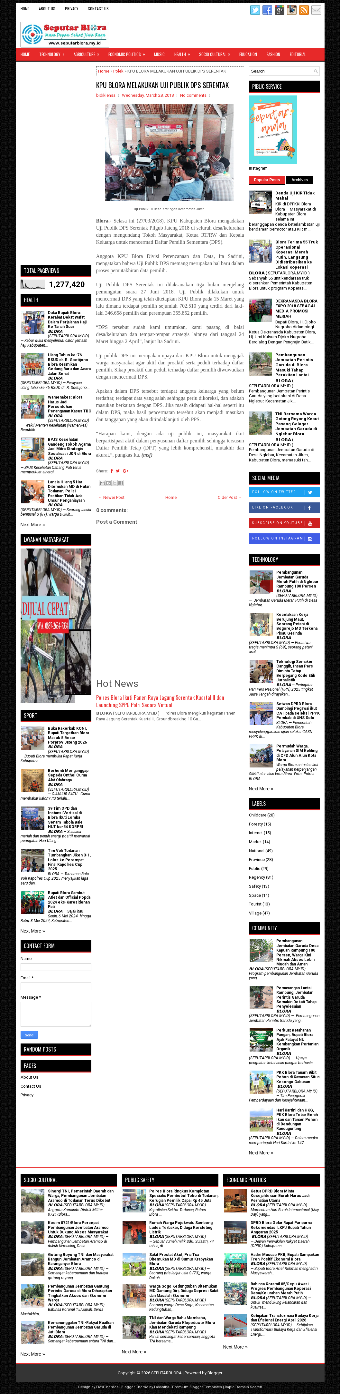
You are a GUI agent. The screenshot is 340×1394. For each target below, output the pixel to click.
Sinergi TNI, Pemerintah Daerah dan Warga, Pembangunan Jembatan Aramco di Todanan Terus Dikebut (81, 1196)
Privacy (71, 8)
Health (184, 52)
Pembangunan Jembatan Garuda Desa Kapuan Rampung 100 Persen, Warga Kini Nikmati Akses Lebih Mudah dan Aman (297, 952)
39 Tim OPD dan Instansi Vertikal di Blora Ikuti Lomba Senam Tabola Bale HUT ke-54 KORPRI (65, 817)
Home (25, 8)
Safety (255, 886)
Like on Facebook (285, 508)
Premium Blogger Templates (197, 1387)
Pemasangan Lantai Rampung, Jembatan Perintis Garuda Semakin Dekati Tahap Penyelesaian (296, 997)
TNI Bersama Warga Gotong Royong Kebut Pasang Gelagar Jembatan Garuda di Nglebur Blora (297, 423)
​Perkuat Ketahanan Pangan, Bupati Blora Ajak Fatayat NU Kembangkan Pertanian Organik (297, 1039)
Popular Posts (267, 180)
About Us (47, 8)
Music (159, 54)
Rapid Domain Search (243, 1387)
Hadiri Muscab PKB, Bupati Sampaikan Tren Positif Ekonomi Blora (285, 1256)
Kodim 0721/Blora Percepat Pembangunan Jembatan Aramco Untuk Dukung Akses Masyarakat (78, 1227)
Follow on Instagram (285, 539)
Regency (257, 877)
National (256, 850)
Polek (118, 71)
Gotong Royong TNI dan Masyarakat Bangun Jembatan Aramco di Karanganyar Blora (81, 1259)
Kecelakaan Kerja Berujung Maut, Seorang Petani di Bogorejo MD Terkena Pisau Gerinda (296, 624)
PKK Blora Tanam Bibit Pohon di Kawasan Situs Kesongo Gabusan (298, 1077)
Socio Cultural (216, 52)
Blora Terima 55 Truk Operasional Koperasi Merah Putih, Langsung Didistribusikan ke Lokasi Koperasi (296, 255)
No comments (193, 95)
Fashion (273, 54)
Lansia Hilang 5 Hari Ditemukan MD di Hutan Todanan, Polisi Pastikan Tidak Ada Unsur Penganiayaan (69, 491)
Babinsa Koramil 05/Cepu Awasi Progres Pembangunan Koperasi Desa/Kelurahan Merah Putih (281, 1289)
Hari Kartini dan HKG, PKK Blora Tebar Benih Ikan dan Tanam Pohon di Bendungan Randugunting (297, 1119)
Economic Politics (128, 52)
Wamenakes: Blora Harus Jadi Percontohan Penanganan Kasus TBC (69, 404)
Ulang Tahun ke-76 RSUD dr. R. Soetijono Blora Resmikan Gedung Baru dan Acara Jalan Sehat (69, 364)
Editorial (298, 54)
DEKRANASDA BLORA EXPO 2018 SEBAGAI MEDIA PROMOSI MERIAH (296, 309)
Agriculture (89, 52)
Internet (256, 832)
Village (255, 913)
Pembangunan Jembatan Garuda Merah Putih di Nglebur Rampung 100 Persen (297, 579)
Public (254, 868)
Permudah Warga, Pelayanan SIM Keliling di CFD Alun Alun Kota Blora (296, 753)
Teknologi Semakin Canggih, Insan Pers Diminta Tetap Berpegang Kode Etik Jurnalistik (295, 671)
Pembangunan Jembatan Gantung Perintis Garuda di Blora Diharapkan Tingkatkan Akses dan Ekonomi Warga (80, 1293)
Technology (54, 52)
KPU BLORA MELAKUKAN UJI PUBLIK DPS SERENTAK (162, 85)
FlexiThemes (107, 1387)
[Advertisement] (56, 163)
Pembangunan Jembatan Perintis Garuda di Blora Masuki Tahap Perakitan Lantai (294, 364)
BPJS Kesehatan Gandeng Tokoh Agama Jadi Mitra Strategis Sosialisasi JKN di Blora (69, 446)
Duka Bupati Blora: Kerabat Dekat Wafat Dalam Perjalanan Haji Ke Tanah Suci (67, 320)
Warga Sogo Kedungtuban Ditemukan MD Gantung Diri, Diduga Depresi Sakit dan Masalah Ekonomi (183, 1291)
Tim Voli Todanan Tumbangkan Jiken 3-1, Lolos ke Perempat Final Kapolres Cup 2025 (69, 860)
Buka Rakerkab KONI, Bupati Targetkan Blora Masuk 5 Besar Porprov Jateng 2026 (68, 735)
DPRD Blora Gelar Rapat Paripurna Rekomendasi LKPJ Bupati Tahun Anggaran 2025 (281, 1227)
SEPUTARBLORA (166, 1372)
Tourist (255, 904)
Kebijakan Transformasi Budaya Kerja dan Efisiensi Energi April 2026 (284, 1317)
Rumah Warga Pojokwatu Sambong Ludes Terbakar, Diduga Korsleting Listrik (181, 1227)
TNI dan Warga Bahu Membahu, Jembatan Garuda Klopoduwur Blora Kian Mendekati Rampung (182, 1323)
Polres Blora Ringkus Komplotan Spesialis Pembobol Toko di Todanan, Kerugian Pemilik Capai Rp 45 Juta (183, 1196)
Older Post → (230, 497)
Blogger (214, 1372)
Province (257, 859)
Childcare (257, 815)
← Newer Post (111, 497)
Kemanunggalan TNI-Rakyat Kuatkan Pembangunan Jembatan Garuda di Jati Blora (81, 1327)
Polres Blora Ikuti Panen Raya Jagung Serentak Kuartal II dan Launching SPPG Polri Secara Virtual (160, 701)
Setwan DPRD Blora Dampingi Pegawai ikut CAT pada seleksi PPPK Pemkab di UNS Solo (298, 711)
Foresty (256, 824)
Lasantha (161, 1387)
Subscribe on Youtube (285, 523)
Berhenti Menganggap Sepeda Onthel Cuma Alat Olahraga (68, 775)
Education (248, 54)
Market (255, 841)
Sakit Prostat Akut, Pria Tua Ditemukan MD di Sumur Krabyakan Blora (181, 1259)
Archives (299, 180)
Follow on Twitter (285, 492)
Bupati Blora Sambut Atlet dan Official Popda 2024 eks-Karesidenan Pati (69, 900)
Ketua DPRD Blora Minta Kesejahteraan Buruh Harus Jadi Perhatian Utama (280, 1196)
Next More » (33, 524)
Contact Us (98, 8)
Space (255, 895)
